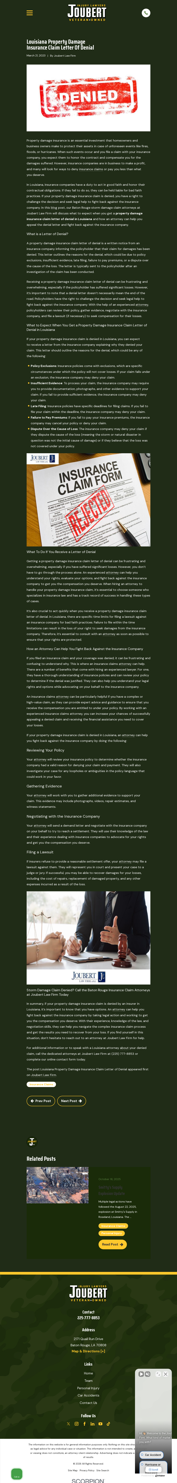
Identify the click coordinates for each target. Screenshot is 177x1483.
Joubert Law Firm (43, 1075)
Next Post (71, 1101)
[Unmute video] (116, 1372)
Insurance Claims (41, 1084)
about (124, 1048)
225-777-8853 (88, 1318)
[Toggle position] (158, 1372)
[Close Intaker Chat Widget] (165, 1372)
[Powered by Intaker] (147, 1476)
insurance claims (91, 169)
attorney (142, 305)
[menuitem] (73, 1471)
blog (54, 208)
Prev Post (41, 1101)
